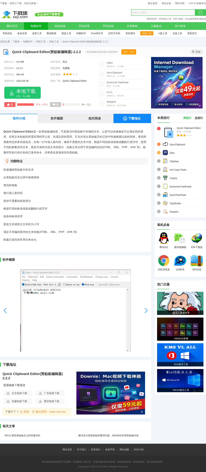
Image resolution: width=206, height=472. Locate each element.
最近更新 (152, 3)
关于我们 (81, 449)
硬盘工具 (66, 33)
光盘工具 (177, 33)
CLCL (110, 92)
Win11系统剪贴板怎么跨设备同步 (22, 435)
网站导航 (180, 3)
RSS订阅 (139, 449)
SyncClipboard (114, 72)
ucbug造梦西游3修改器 (195, 19)
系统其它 (192, 33)
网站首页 (67, 449)
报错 (24, 411)
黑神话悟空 (152, 19)
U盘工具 (162, 33)
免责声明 (110, 449)
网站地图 (124, 449)
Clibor (110, 62)
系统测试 (130, 33)
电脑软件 (28, 41)
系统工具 (41, 41)
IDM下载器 (178, 19)
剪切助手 (111, 102)
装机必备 (166, 3)
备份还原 (22, 33)
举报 (196, 51)
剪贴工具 (147, 33)
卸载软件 (81, 33)
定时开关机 (114, 33)
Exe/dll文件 (97, 33)
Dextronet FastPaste (118, 82)
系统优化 (7, 33)
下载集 (16, 41)
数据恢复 (51, 33)
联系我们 (96, 449)
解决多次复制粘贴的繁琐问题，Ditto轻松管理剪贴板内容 (108, 435)
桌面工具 (37, 33)
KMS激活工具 (165, 19)
